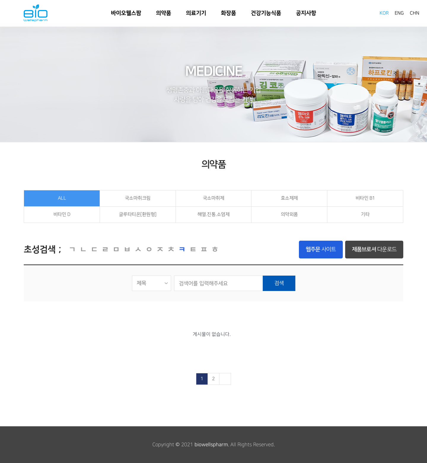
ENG (399, 13)
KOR (384, 13)
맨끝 (225, 379)
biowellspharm (211, 444)
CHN (414, 13)
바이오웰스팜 (35, 13)
